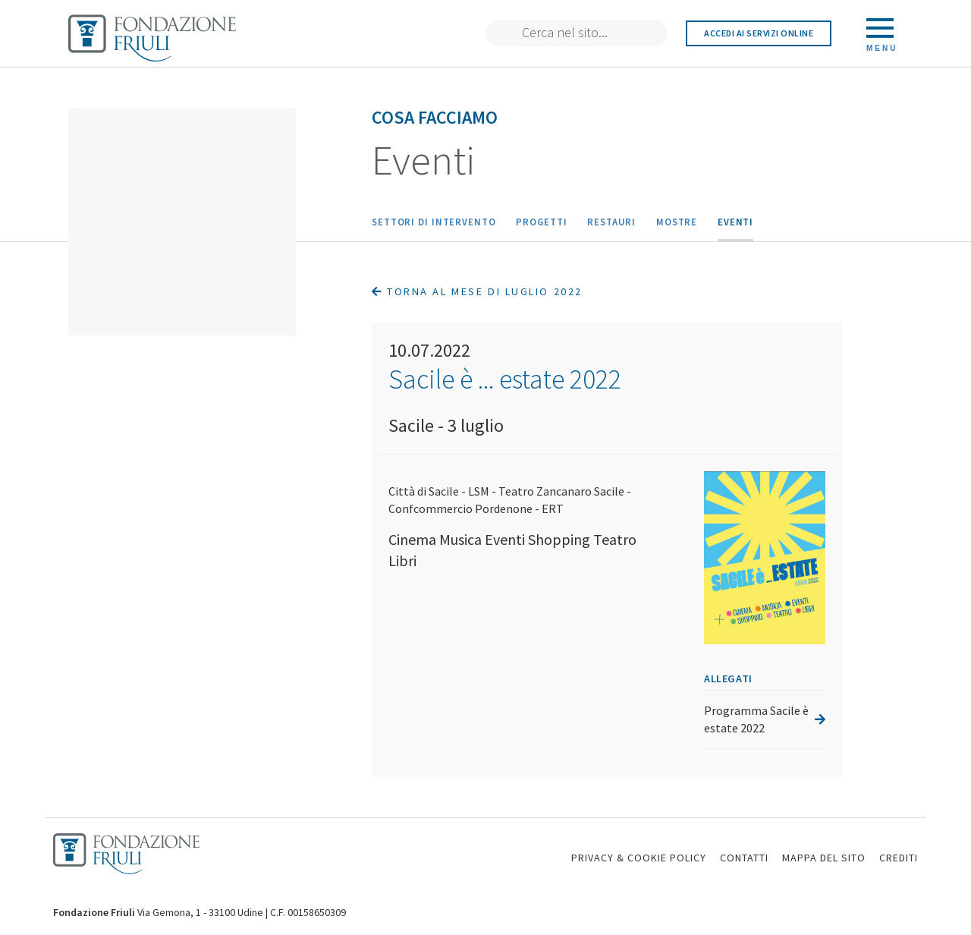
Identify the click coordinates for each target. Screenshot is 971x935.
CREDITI (898, 857)
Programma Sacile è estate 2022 (764, 719)
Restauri (611, 222)
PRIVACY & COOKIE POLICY (638, 857)
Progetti (541, 222)
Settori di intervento (434, 222)
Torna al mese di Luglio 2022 (477, 291)
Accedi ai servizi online (758, 33)
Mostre (676, 222)
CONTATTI (744, 857)
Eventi (735, 222)
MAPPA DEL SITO (824, 857)
